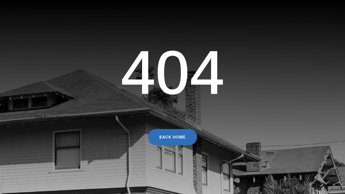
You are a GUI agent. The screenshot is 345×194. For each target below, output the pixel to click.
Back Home (172, 137)
